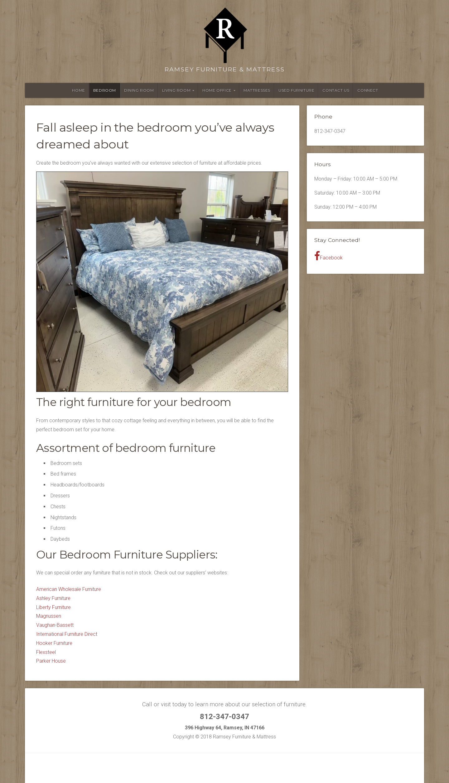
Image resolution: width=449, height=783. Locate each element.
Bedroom (104, 90)
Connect (367, 90)
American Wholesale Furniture (68, 589)
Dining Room (139, 90)
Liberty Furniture (53, 607)
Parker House (51, 661)
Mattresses (257, 90)
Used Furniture (296, 90)
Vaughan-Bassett (55, 625)
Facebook (328, 256)
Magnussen (48, 616)
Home (78, 90)
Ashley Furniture (53, 598)
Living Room (176, 90)
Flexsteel (46, 652)
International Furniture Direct (66, 634)
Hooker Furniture (54, 643)
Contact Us (335, 90)
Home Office (217, 90)
